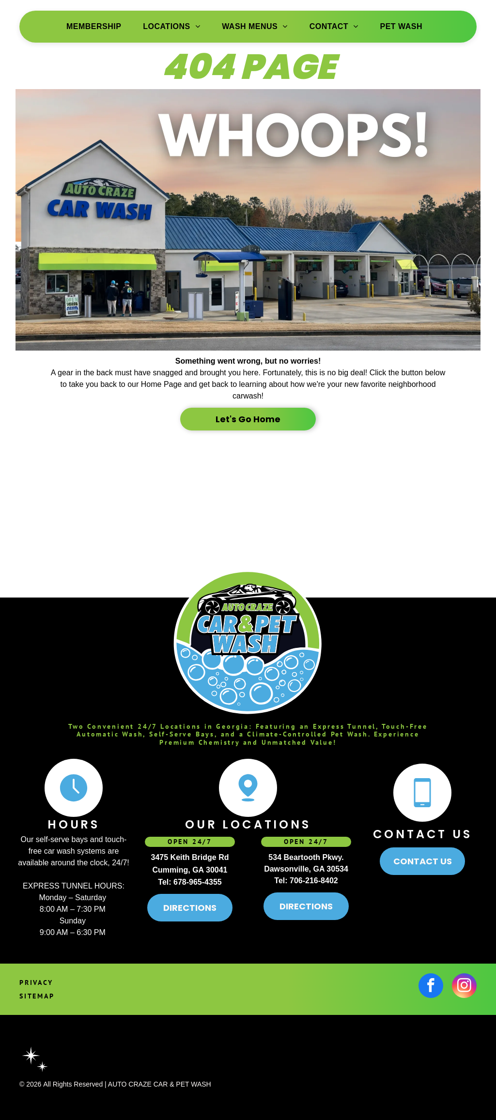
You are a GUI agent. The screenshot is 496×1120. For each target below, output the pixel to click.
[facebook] (430, 986)
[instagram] (464, 986)
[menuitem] (97, 26)
